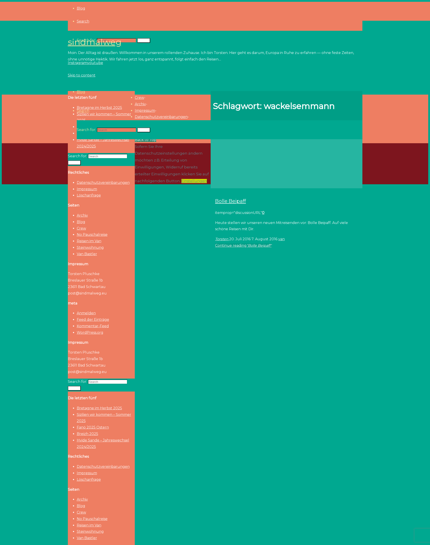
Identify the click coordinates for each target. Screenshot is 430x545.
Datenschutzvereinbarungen (103, 182)
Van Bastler (87, 254)
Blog (81, 222)
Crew (81, 228)
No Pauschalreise (92, 234)
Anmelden (86, 313)
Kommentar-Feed (93, 326)
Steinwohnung (90, 247)
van (281, 239)
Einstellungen (194, 181)
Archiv (82, 215)
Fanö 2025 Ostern (93, 427)
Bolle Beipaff (230, 201)
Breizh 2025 (87, 434)
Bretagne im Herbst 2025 (99, 408)
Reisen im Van (89, 241)
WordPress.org (90, 332)
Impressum (87, 189)
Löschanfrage (89, 195)
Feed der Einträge (93, 319)
